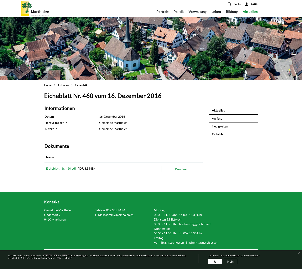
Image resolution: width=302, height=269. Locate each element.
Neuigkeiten (220, 126)
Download (181, 169)
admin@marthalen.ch (119, 215)
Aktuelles (250, 11)
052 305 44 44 (115, 210)
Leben (216, 11)
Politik (179, 11)
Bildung (232, 11)
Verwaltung (197, 11)
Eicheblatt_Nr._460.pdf (61, 168)
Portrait (162, 11)
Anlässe (217, 118)
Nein (230, 261)
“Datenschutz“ (64, 258)
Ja (215, 261)
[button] (234, 4)
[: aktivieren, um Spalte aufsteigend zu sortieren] (181, 157)
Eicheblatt (222, 135)
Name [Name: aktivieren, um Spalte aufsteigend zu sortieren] (50, 157)
